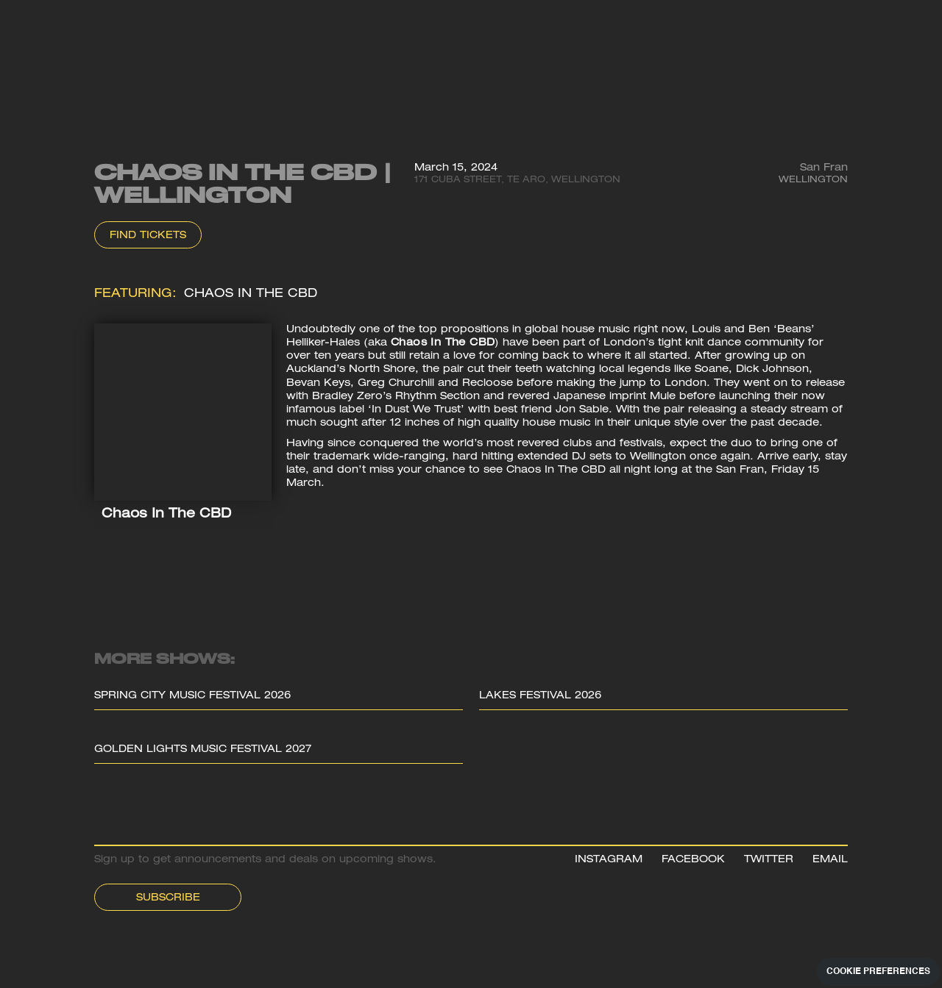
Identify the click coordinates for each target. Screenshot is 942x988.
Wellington (813, 180)
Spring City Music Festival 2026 (192, 696)
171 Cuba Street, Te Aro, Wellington (517, 180)
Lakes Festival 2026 (540, 696)
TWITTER (768, 860)
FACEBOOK (693, 860)
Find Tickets (148, 236)
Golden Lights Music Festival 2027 (202, 750)
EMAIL (830, 860)
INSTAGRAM (608, 860)
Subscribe (168, 898)
